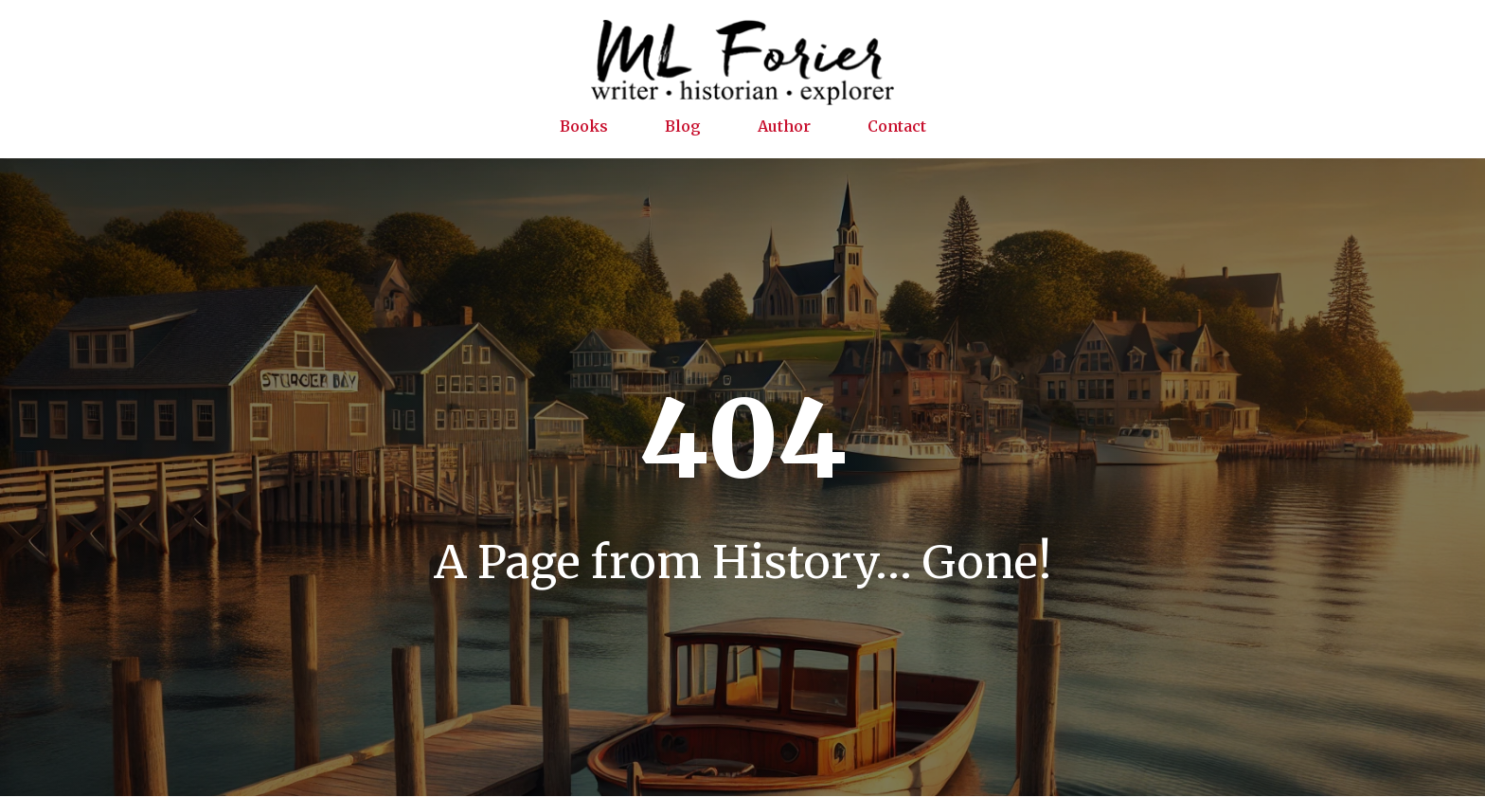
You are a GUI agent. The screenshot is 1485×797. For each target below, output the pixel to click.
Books (584, 126)
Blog (683, 126)
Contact (897, 126)
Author (784, 126)
